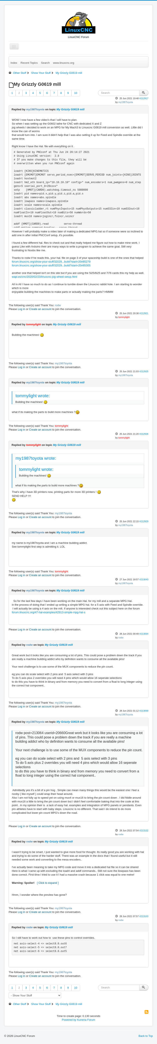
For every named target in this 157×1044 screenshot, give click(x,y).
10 (75, 93)
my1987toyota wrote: (36, 458)
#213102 (143, 830)
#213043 (143, 579)
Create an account (40, 309)
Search (45, 62)
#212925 (143, 371)
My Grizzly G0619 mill (70, 109)
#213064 (143, 634)
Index (14, 62)
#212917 (143, 98)
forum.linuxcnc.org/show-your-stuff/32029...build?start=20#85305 (51, 265)
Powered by (69, 1019)
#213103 (143, 916)
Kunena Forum (86, 1019)
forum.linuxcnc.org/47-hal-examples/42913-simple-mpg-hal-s (48, 612)
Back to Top (146, 1035)
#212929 (143, 521)
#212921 (143, 313)
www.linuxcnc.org (63, 62)
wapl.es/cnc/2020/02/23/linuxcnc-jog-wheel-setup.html (44, 276)
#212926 (143, 434)
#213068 (143, 710)
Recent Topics (29, 62)
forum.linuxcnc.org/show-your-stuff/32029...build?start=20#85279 (51, 261)
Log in (21, 309)
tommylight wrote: (33, 395)
